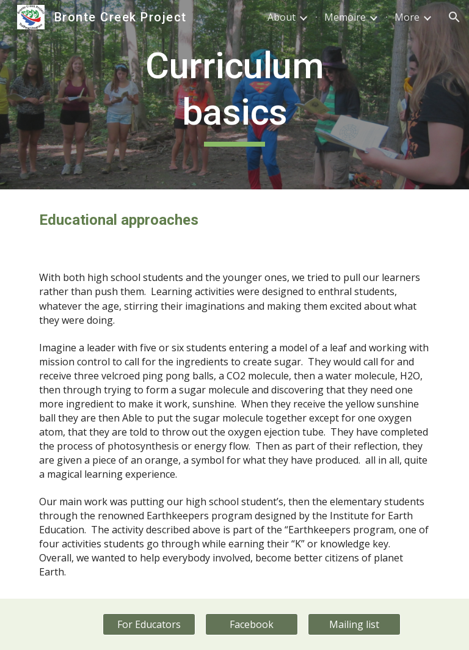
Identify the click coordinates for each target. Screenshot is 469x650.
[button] (454, 17)
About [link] (281, 17)
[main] (234, 94)
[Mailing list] (353, 624)
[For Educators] (148, 624)
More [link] (407, 17)
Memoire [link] (345, 17)
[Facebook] (251, 624)
